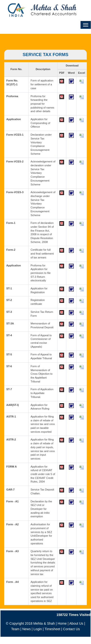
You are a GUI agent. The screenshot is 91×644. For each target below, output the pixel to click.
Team (15, 629)
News (26, 629)
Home (62, 623)
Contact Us (71, 629)
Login (37, 629)
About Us (76, 623)
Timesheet (52, 629)
